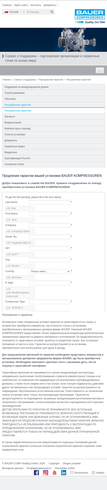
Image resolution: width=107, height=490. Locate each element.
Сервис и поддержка (24, 79)
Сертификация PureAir (17, 158)
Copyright (54, 463)
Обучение (10, 98)
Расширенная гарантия (51, 79)
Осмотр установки (14, 134)
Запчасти (9, 116)
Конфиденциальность (39, 468)
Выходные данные (12, 468)
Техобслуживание (14, 93)
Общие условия (72, 463)
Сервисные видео (14, 146)
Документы (50, 5)
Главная (6, 5)
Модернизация (12, 122)
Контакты (36, 5)
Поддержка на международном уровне (26, 87)
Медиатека (10, 152)
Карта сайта (21, 5)
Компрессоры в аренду (17, 128)
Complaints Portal (14, 164)
